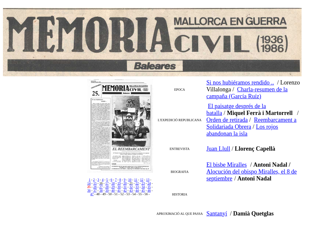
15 (94, 183)
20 (125, 183)
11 (135, 179)
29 (113, 187)
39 (107, 190)
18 (113, 183)
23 (143, 183)
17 (107, 183)
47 (92, 194)
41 (119, 190)
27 (101, 187)
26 (94, 187)
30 (119, 187)
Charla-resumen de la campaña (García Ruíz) (246, 93)
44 (137, 190)
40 (113, 190)
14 (89, 183)
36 (89, 190)
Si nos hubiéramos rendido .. (240, 82)
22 (137, 183)
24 (149, 183)
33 (137, 187)
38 (101, 190)
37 (94, 190)
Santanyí (216, 213)
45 (143, 190)
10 (129, 179)
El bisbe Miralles (226, 164)
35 (149, 187)
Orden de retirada (227, 120)
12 (141, 179)
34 (143, 187)
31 (125, 187)
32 (131, 187)
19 (119, 183)
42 (125, 190)
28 (107, 187)
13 (147, 179)
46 (149, 190)
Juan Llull (218, 148)
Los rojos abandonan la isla (242, 130)
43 (131, 190)
